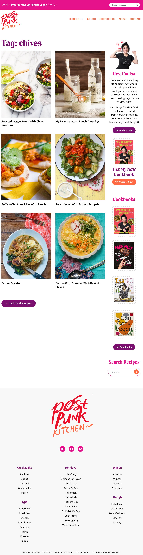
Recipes (76, 19)
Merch (91, 19)
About (123, 19)
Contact (135, 19)
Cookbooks (107, 19)
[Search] (137, 5)
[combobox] (124, 5)
